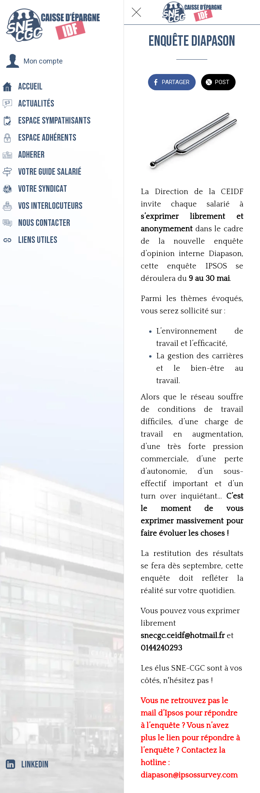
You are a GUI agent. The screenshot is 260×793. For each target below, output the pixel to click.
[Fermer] (136, 12)
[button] (34, 61)
